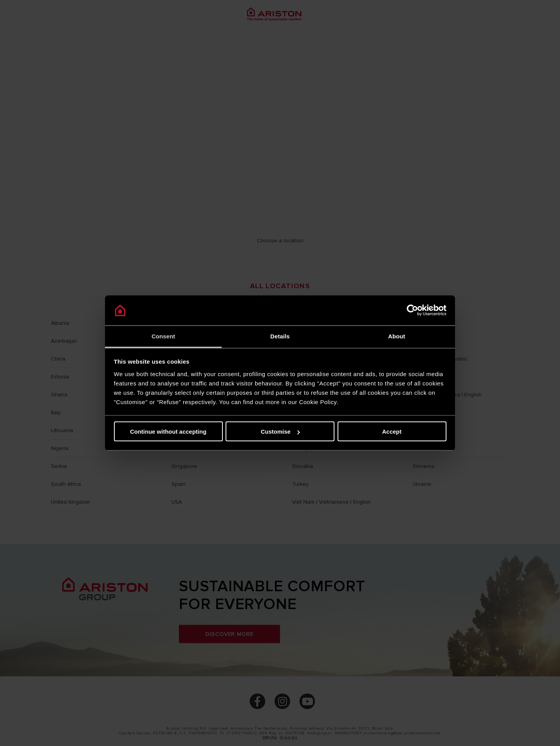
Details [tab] (280, 336)
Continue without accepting (168, 431)
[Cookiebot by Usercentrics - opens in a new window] (412, 310)
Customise (280, 431)
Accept (391, 431)
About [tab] (396, 336)
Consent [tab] (163, 336)
